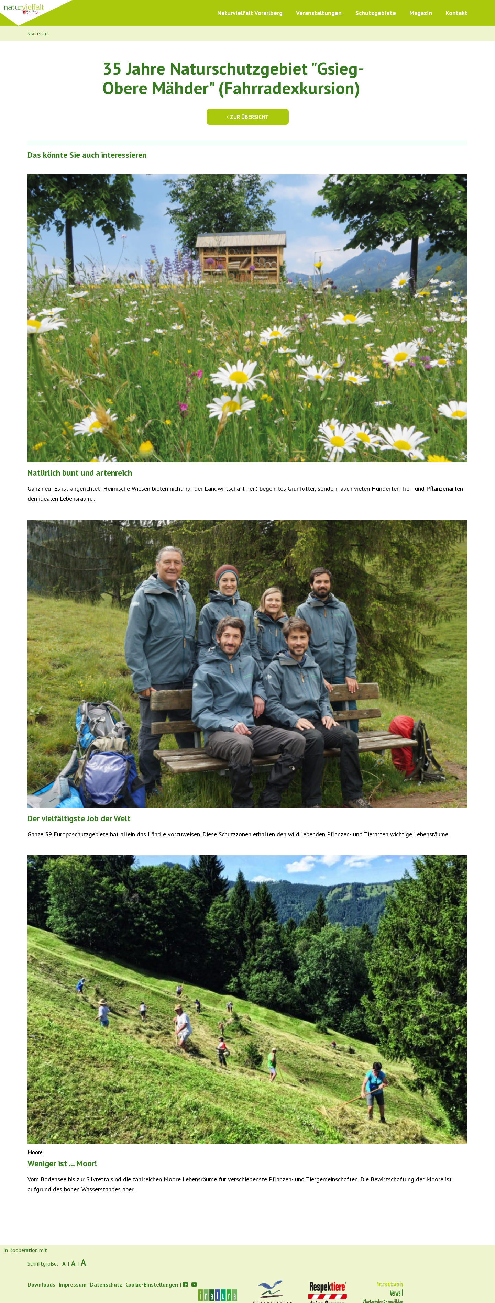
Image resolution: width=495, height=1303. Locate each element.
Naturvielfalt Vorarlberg (250, 13)
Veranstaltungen (319, 13)
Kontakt (457, 13)
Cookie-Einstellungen (151, 1284)
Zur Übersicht (248, 116)
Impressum (73, 1284)
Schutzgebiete (375, 13)
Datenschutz (106, 1284)
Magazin (420, 13)
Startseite (38, 33)
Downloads (41, 1284)
